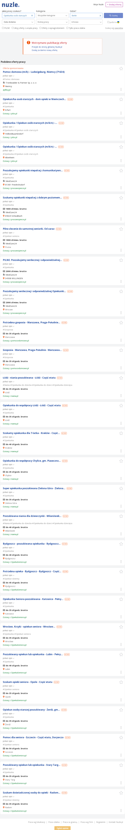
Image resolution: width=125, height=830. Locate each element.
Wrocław (9, 641)
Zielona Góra (11, 503)
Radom (8, 807)
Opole (8, 696)
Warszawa (10, 337)
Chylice (8, 475)
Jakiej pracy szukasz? (11, 11)
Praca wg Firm (86, 822)
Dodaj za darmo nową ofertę (44, 50)
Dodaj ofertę (114, 4)
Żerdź (8, 724)
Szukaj (114, 15)
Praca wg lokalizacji (36, 822)
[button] (121, 68)
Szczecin (9, 752)
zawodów (118, 28)
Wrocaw (9, 309)
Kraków (8, 447)
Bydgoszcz (10, 558)
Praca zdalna (54, 822)
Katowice (9, 613)
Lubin (7, 669)
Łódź (7, 392)
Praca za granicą (70, 822)
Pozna (8, 247)
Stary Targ (10, 779)
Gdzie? (73, 11)
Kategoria (40, 11)
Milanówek (10, 530)
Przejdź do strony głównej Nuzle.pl (47, 47)
